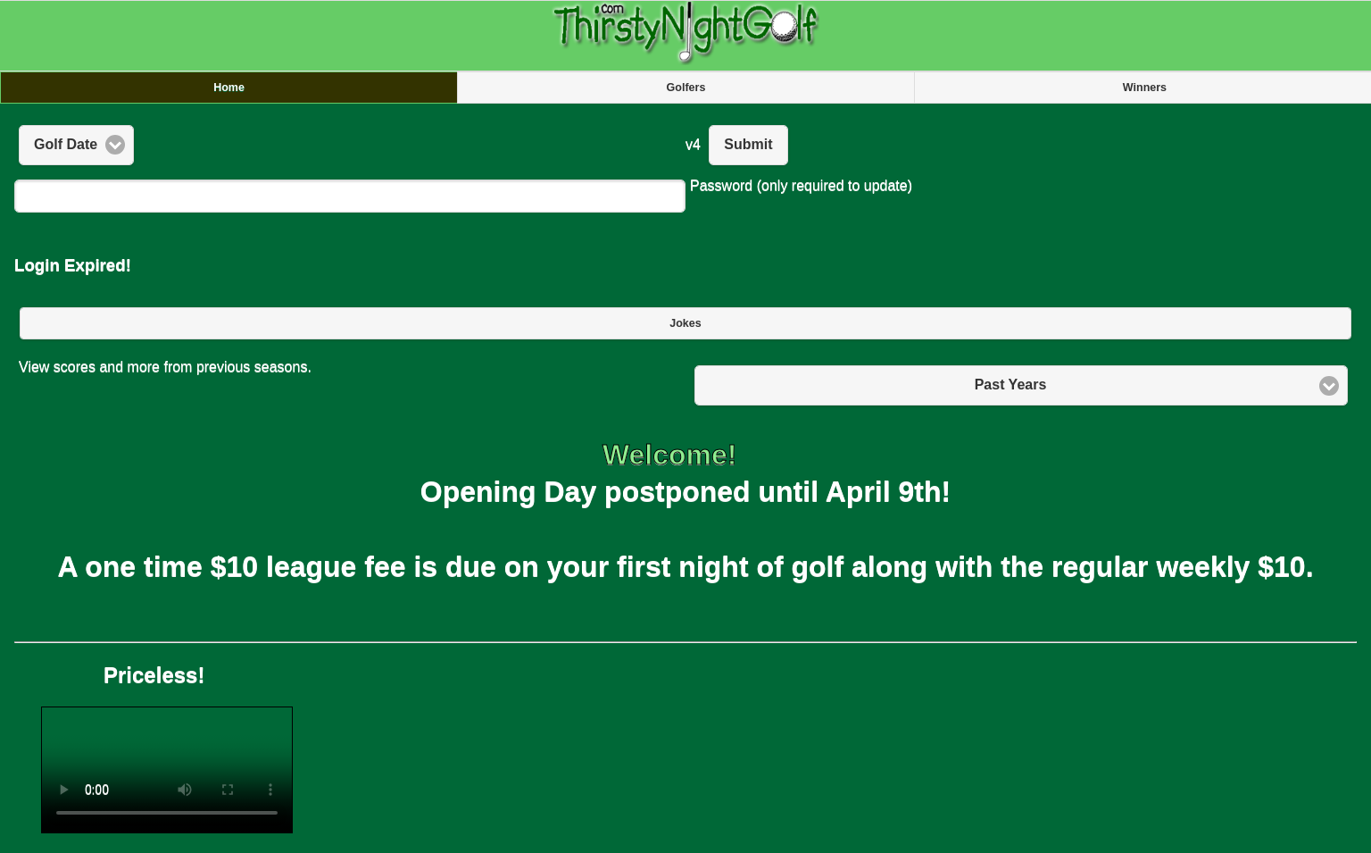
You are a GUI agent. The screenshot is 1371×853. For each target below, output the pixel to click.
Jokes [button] (685, 323)
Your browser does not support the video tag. (167, 770)
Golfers (686, 87)
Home (229, 87)
